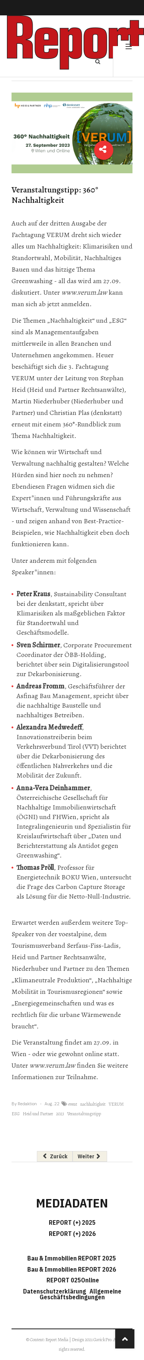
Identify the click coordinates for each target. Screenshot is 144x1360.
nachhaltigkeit (93, 1104)
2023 (60, 1113)
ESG (16, 1113)
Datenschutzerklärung (55, 1291)
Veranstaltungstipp (84, 1113)
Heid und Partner (38, 1113)
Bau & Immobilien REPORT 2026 (71, 1269)
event (72, 1104)
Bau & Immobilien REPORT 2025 (71, 1258)
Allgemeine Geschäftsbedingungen (80, 1294)
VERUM (116, 1104)
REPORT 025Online (72, 1280)
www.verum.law (84, 292)
